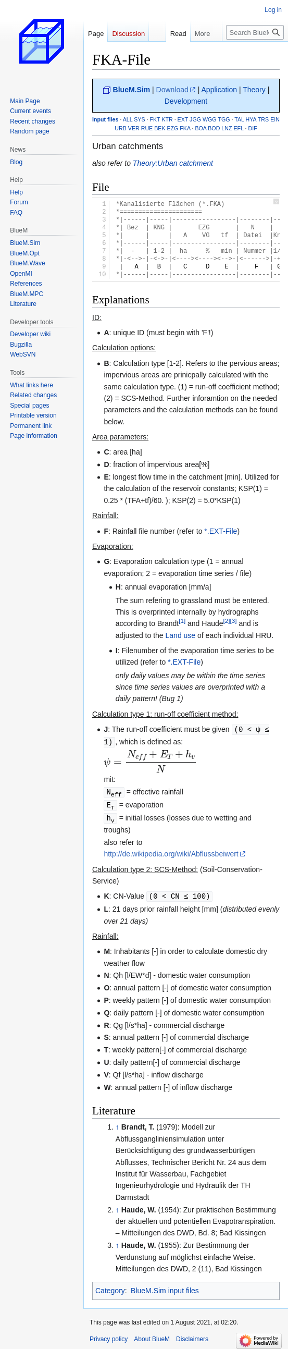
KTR (166, 119)
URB (121, 128)
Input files (105, 119)
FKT (154, 119)
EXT (183, 119)
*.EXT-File (220, 531)
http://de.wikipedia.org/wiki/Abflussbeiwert (171, 851)
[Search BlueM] (255, 32)
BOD (214, 128)
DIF (252, 128)
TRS (263, 119)
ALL (128, 119)
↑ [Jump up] (117, 1124)
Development (186, 101)
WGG (210, 119)
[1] (182, 621)
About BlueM (152, 1336)
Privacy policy (109, 1336)
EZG (172, 128)
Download (172, 89)
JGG (195, 119)
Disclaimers (192, 1336)
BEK (159, 128)
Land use (181, 635)
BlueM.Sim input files (165, 1287)
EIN (275, 119)
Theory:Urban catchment (173, 163)
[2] (226, 621)
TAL (239, 119)
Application (219, 89)
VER (134, 128)
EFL (238, 128)
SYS (139, 119)
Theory (254, 89)
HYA (251, 119)
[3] (233, 621)
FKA (185, 128)
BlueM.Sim (132, 89)
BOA (200, 128)
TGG (224, 119)
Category (110, 1287)
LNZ (226, 128)
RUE (147, 128)
